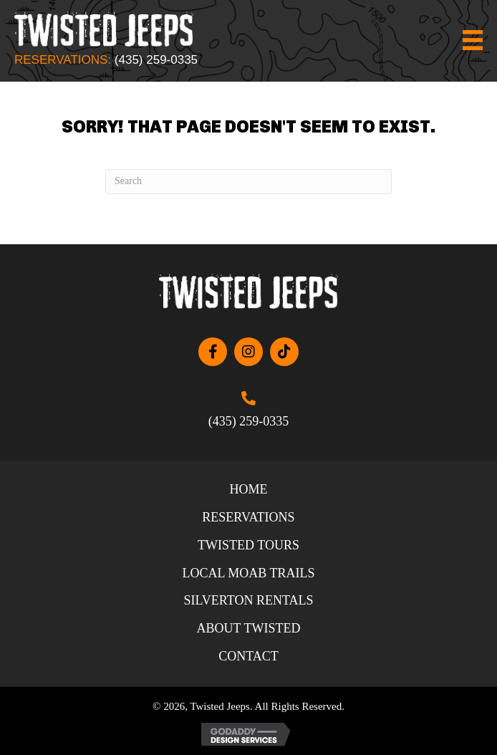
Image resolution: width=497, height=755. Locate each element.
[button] (212, 351)
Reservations (248, 517)
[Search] (248, 181)
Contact (248, 656)
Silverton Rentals (248, 600)
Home (248, 489)
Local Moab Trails (248, 573)
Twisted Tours (248, 545)
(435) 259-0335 (156, 60)
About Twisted (249, 628)
